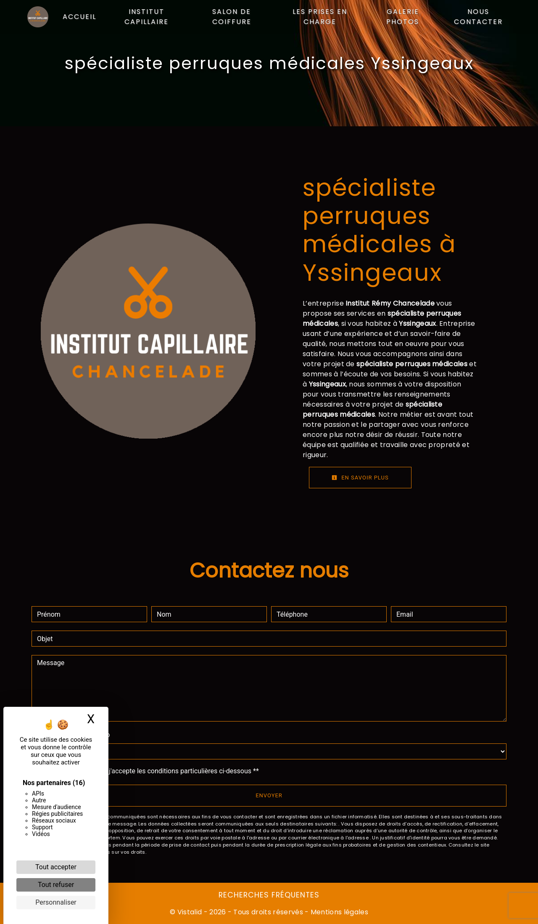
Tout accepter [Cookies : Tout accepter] (55, 867)
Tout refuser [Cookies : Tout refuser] (56, 885)
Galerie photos (402, 17)
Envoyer (269, 795)
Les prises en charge (320, 17)
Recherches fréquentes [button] (269, 895)
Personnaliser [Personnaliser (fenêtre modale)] (55, 902)
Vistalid (189, 912)
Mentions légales (338, 912)
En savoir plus (360, 477)
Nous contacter (478, 17)
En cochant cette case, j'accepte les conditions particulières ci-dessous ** (149, 771)
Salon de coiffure (231, 17)
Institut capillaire (147, 17)
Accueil (79, 16)
